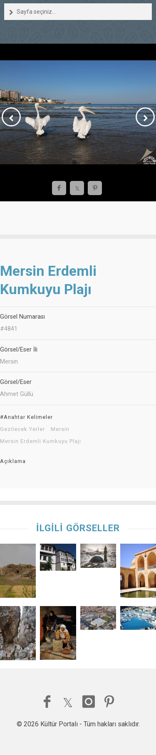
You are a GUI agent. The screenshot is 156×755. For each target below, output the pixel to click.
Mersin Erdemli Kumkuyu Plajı (40, 441)
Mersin (60, 429)
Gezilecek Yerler (22, 429)
